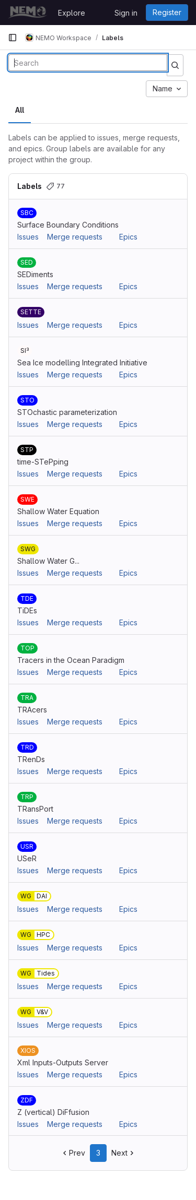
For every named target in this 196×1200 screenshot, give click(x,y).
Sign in (125, 12)
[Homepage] (28, 12)
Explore (71, 12)
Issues (28, 236)
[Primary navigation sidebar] (12, 37)
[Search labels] (87, 62)
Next (123, 1152)
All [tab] (19, 109)
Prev (73, 1152)
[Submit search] (175, 65)
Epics (128, 236)
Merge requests (74, 236)
